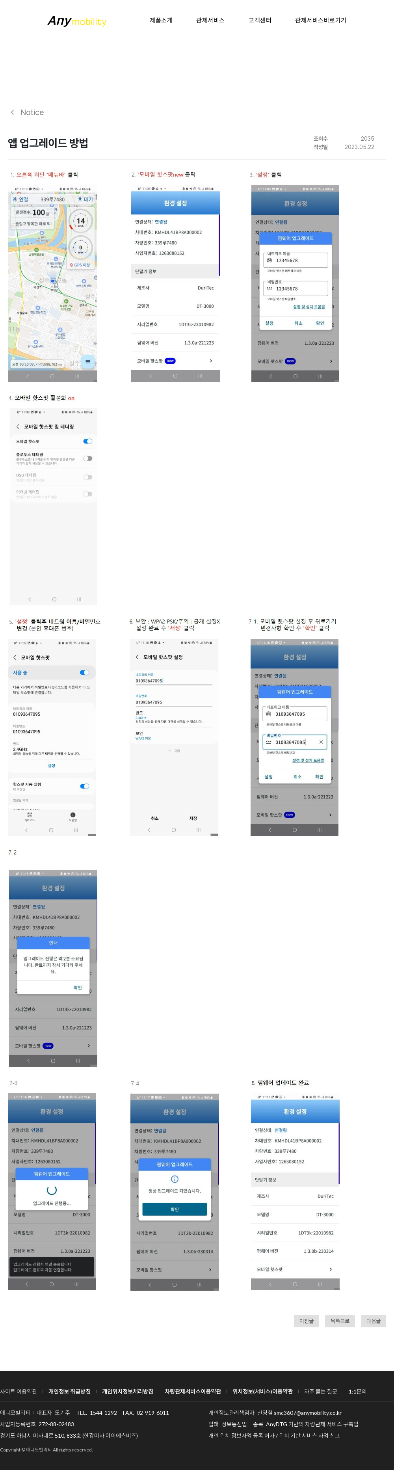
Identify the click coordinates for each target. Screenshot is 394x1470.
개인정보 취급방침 (69, 1391)
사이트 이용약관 (18, 1391)
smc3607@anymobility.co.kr (308, 1412)
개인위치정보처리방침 (127, 1391)
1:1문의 (358, 1391)
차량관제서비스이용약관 (193, 1391)
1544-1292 (103, 1412)
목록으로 (340, 1321)
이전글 (306, 1321)
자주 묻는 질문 (320, 1391)
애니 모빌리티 (76, 21)
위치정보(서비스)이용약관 (262, 1391)
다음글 (373, 1321)
